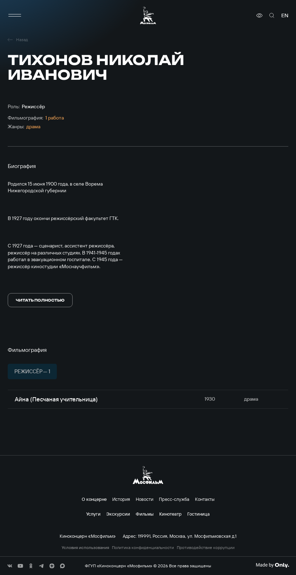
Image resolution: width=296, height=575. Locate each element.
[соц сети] (10, 566)
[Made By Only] (272, 565)
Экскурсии (118, 514)
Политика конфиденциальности (143, 547)
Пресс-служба (174, 499)
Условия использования (85, 547)
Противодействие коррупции (206, 547)
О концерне (94, 499)
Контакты (205, 499)
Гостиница (198, 514)
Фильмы (145, 514)
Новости (144, 499)
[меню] (15, 15)
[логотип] (148, 15)
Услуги (93, 514)
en (284, 15)
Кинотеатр (170, 514)
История (121, 499)
